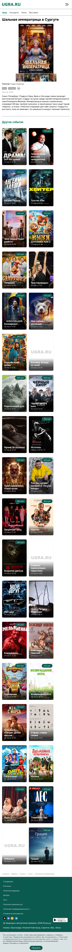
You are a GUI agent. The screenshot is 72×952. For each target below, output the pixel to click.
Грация (35, 858)
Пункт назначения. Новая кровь (14, 487)
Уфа (52, 927)
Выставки (33, 12)
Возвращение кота (41, 694)
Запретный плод (12, 529)
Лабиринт (9, 858)
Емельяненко (11, 653)
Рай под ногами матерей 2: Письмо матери (41, 486)
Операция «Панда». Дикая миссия (12, 733)
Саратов (45, 927)
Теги (5, 900)
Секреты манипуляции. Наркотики (38, 568)
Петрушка (9, 283)
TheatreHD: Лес (39, 817)
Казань (6, 927)
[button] (68, 26)
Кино (4, 12)
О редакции (8, 881)
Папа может (10, 776)
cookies (20, 935)
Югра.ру (47, 923)
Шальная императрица (44, 874)
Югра (58, 927)
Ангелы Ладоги (12, 200)
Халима (35, 776)
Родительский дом (14, 406)
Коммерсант (10, 324)
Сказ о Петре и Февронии (39, 610)
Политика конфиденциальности (16, 909)
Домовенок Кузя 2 (40, 241)
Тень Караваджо (39, 283)
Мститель (36, 447)
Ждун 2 (8, 817)
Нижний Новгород (31, 927)
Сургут (23, 874)
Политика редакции (11, 891)
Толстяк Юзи (37, 200)
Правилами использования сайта (36, 939)
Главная (5, 874)
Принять (36, 948)
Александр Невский (36, 651)
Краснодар (16, 927)
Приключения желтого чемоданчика (38, 157)
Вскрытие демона (13, 570)
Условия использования (13, 913)
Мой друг (9, 612)
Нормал (35, 529)
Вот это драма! (12, 159)
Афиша (14, 874)
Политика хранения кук (13, 904)
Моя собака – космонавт (38, 322)
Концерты (14, 12)
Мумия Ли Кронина (14, 447)
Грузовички (10, 694)
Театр (24, 12)
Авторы (6, 895)
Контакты (7, 886)
